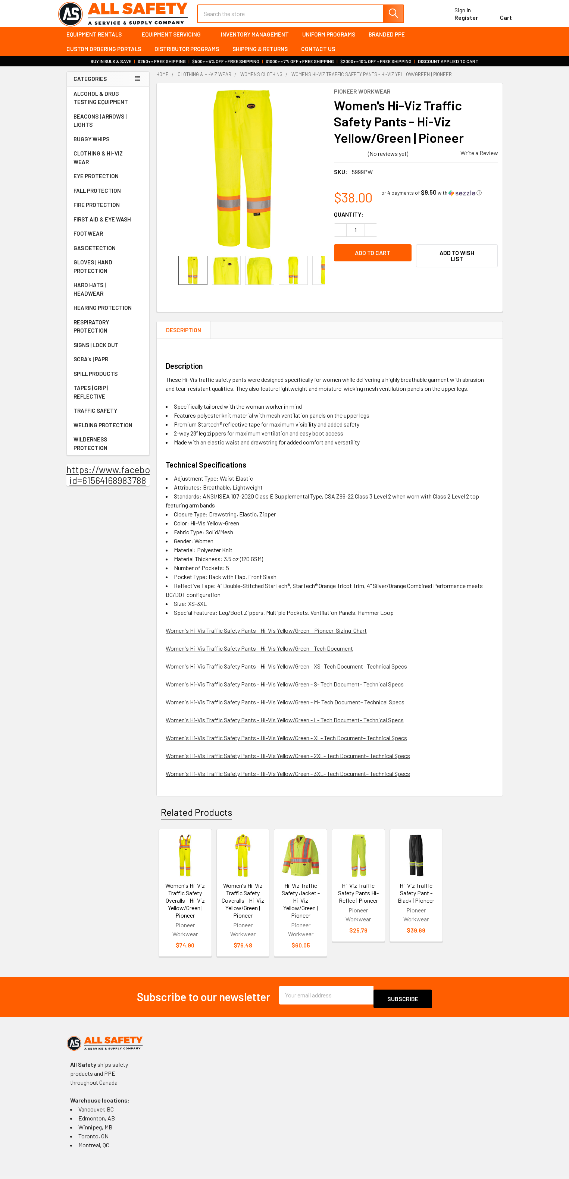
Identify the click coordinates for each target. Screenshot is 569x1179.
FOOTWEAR (108, 240)
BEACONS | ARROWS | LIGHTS (108, 127)
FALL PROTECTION (108, 197)
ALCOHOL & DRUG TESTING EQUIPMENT (101, 104)
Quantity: (348, 220)
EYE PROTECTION (108, 182)
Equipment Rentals (97, 41)
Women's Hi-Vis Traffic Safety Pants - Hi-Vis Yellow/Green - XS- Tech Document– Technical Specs (286, 672)
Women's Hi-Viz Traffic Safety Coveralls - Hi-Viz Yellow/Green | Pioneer (243, 907)
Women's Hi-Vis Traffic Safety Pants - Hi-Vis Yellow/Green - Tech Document (259, 654)
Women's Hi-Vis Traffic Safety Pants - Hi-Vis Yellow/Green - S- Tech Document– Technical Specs (285, 690)
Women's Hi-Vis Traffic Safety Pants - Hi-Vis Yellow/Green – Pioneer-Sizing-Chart (266, 637)
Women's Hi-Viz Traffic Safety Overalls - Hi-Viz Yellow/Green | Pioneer (185, 907)
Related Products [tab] (196, 818)
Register (457, 21)
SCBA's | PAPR (108, 365)
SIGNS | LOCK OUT (108, 351)
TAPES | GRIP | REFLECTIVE (108, 398)
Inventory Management (255, 41)
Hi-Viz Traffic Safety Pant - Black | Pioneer (416, 900)
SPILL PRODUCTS (96, 380)
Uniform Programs (328, 41)
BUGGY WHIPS (108, 145)
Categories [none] (90, 85)
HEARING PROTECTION (108, 314)
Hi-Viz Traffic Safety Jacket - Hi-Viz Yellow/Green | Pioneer (301, 907)
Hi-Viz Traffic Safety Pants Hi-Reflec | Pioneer (358, 900)
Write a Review (479, 159)
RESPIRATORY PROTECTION (108, 333)
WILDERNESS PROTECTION (108, 450)
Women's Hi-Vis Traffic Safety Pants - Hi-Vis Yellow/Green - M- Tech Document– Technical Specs (285, 708)
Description (183, 336)
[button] (431, 199)
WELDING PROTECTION (108, 431)
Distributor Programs (186, 55)
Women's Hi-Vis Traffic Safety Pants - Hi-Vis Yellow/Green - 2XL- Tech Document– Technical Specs (288, 762)
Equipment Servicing (174, 41)
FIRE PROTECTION (108, 211)
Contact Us (318, 55)
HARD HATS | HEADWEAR (108, 296)
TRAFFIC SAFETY (108, 417)
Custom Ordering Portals (103, 55)
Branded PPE (387, 41)
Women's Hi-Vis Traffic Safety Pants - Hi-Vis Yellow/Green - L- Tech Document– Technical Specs (285, 726)
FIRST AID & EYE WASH (108, 226)
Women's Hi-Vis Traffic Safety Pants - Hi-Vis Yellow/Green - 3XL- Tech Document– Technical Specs (288, 780)
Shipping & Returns (260, 55)
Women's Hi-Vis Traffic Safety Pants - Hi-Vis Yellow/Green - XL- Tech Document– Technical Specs (286, 744)
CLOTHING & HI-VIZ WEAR (108, 164)
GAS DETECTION (108, 254)
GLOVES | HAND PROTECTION (108, 273)
